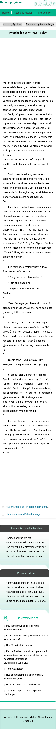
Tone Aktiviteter (14, 668)
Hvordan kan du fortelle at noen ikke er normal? (31, 596)
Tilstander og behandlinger (40, 24)
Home (5, 12)
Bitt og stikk (44, 12)
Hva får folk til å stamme (19, 645)
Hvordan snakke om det (18, 538)
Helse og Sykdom (12, 24)
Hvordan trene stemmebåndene (23, 684)
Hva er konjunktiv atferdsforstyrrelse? (26, 547)
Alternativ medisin (23, 12)
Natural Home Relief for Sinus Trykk (25, 591)
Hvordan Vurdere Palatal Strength (23, 514)
